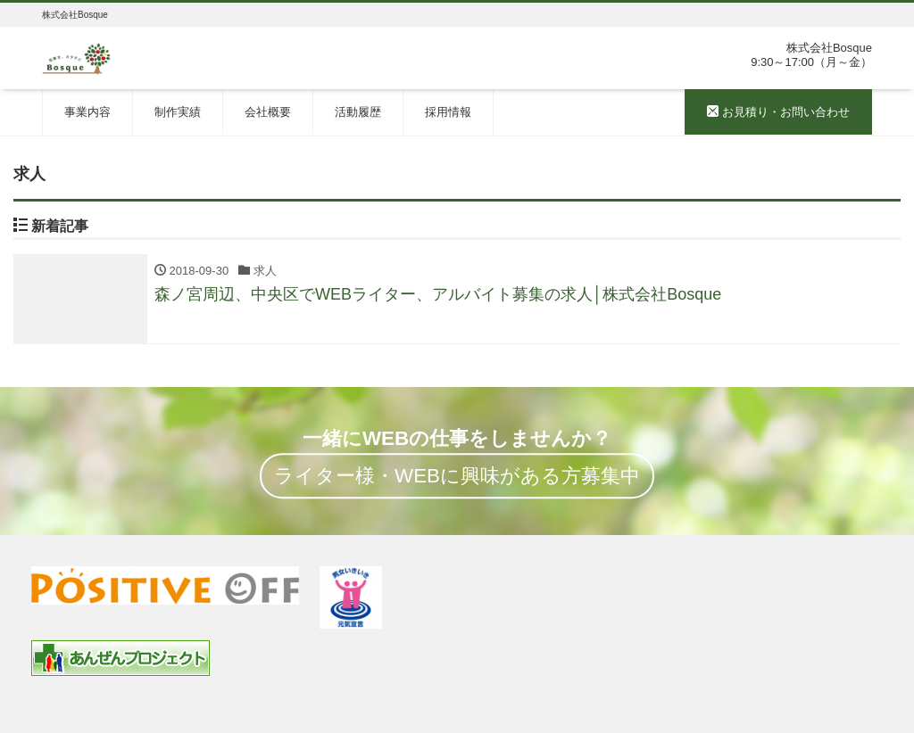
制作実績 (177, 112)
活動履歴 (358, 112)
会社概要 (268, 112)
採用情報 (448, 112)
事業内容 (87, 112)
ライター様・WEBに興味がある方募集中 (457, 476)
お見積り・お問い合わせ (778, 112)
